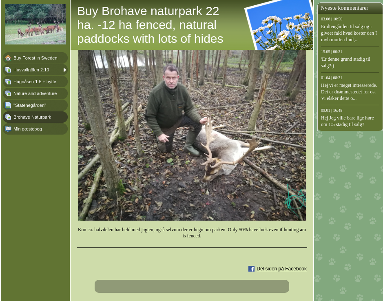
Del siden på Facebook (282, 269)
